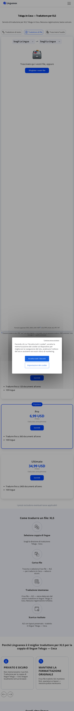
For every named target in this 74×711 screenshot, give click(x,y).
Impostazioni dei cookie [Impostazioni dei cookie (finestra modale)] (37, 365)
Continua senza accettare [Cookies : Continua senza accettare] (51, 340)
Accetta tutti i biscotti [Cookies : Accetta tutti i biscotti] (37, 358)
